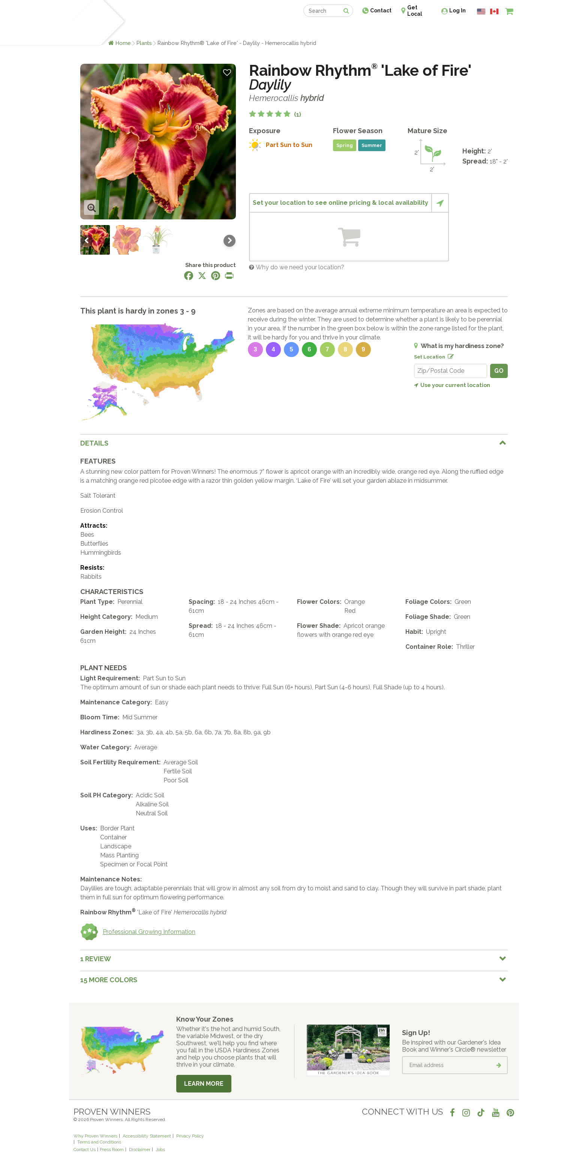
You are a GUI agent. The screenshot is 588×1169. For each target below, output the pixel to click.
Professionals (350, 29)
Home (123, 43)
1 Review (95, 959)
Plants (144, 43)
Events (313, 29)
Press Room (112, 1149)
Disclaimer (139, 1149)
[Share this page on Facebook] (188, 276)
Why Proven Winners (95, 1136)
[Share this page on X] (202, 276)
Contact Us (85, 1149)
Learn (164, 29)
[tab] (294, 443)
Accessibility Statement (147, 1136)
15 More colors (108, 980)
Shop (288, 29)
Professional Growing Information (137, 932)
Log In (457, 11)
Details (94, 443)
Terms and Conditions (99, 1142)
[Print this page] (229, 276)
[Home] (82, 22)
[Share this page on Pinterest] (215, 276)
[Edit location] (449, 355)
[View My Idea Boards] (495, 30)
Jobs (160, 1149)
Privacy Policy (190, 1136)
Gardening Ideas (202, 29)
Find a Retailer (253, 29)
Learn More (204, 1083)
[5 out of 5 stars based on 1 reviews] (275, 114)
